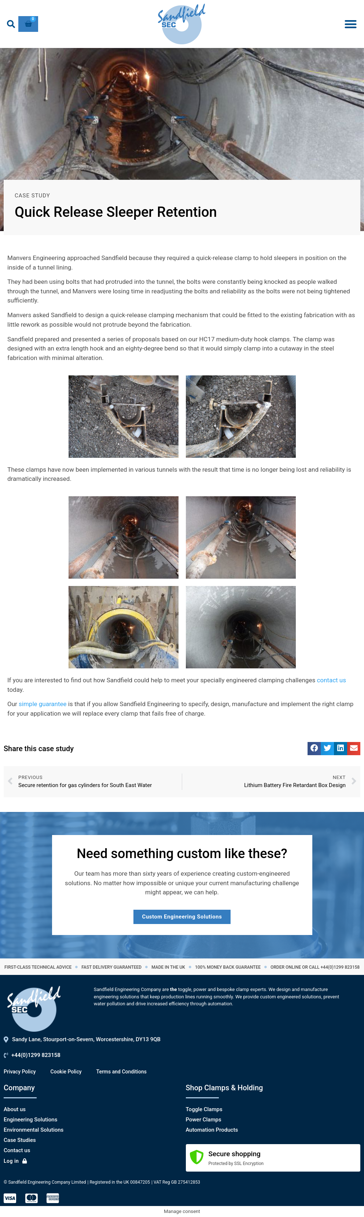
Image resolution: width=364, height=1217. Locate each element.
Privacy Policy (20, 1072)
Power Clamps (203, 1119)
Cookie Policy (66, 1072)
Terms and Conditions (121, 1072)
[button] (11, 24)
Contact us (17, 1150)
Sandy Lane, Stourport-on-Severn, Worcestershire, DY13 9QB (86, 1039)
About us (15, 1109)
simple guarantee (43, 704)
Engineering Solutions (30, 1119)
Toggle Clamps (204, 1109)
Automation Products (212, 1130)
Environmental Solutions (33, 1130)
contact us (331, 680)
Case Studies (20, 1140)
